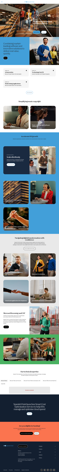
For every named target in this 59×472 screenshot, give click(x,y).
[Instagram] (51, 470)
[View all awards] (29, 92)
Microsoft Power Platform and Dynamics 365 (32, 380)
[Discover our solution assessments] (26, 433)
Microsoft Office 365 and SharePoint (49, 380)
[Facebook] (54, 470)
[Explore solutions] (36, 32)
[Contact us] (44, 32)
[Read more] (29, 413)
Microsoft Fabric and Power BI (15, 380)
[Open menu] (2, 2)
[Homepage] (29, 2)
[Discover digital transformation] (29, 248)
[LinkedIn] (48, 470)
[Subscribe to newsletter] (23, 446)
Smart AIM (3, 383)
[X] (41, 470)
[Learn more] (6, 327)
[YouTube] (45, 470)
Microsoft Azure (4, 380)
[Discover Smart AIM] (11, 164)
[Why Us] (5, 58)
